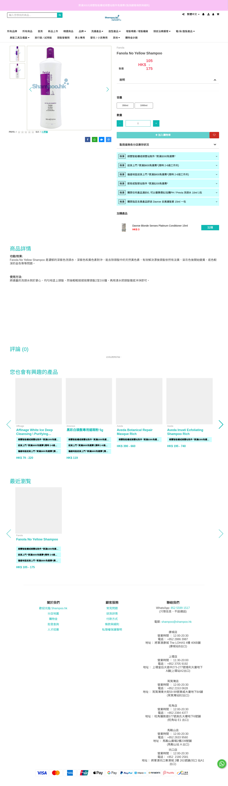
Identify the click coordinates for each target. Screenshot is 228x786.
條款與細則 (112, 624)
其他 (116, 37)
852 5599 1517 (180, 607)
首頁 (40, 31)
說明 (122, 79)
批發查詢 (53, 624)
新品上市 (53, 31)
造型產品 (114, 31)
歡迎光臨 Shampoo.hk (53, 608)
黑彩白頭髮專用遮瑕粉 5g (85, 430)
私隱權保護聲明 (112, 629)
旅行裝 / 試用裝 (43, 37)
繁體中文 (193, 14)
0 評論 (45, 132)
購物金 (53, 618)
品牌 (82, 31)
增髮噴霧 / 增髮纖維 (137, 31)
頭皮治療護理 (161, 31)
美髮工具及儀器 (19, 37)
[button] (30, 89)
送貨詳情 (112, 613)
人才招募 (53, 629)
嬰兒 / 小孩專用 (99, 37)
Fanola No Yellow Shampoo (37, 539)
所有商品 (27, 31)
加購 (210, 227)
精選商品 (68, 31)
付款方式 (112, 618)
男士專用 (80, 37)
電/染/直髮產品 (185, 31)
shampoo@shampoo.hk (176, 621)
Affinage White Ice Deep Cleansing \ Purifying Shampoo (34, 434)
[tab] (168, 156)
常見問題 (112, 608)
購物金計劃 (131, 37)
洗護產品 (97, 31)
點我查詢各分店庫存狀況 (134, 144)
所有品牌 (12, 31)
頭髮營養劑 (63, 37)
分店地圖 (53, 613)
